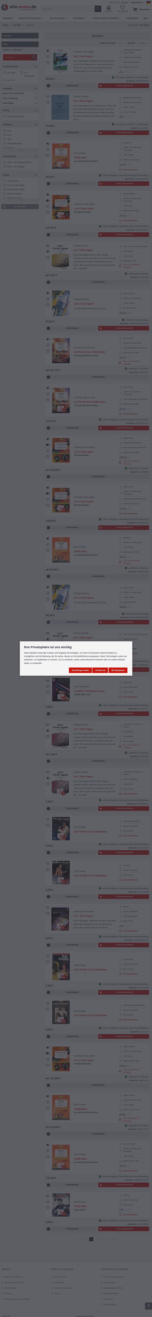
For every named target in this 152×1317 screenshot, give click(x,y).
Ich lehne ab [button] (100, 670)
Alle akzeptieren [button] (118, 670)
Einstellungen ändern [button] (80, 670)
